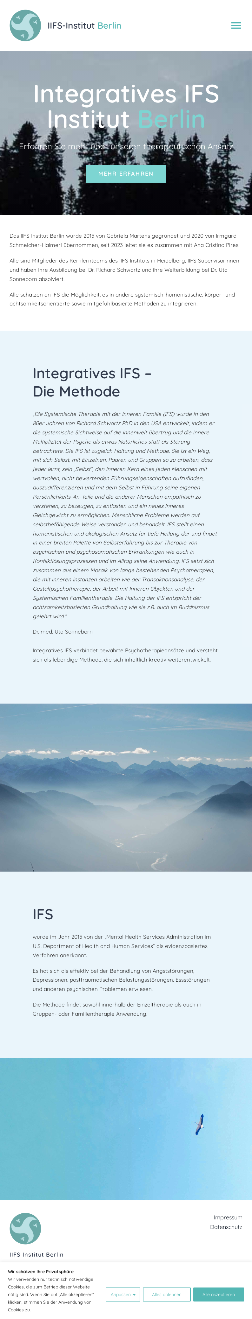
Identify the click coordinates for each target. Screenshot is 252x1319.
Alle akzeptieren (218, 1294)
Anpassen (121, 1294)
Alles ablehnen (167, 1294)
